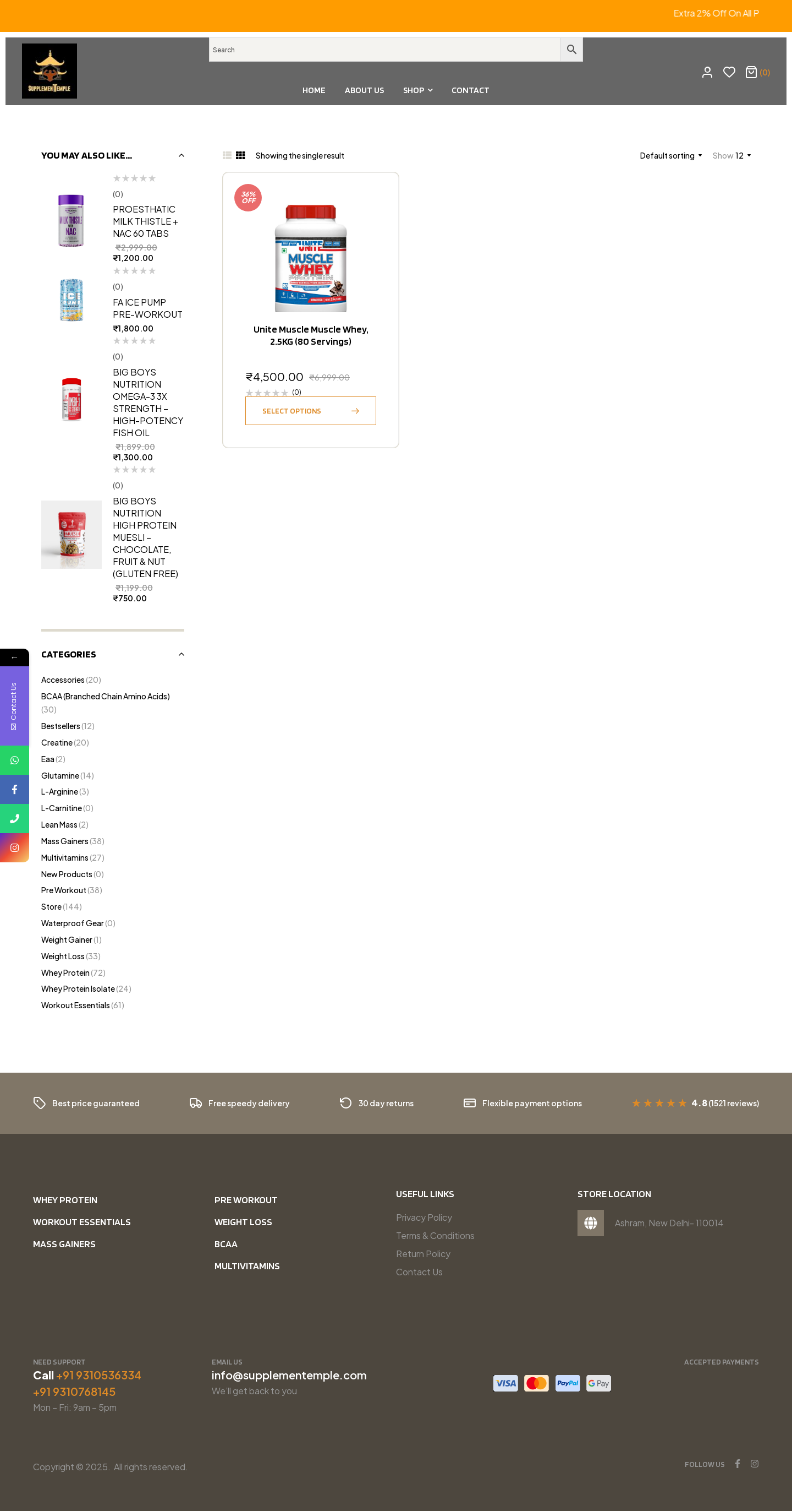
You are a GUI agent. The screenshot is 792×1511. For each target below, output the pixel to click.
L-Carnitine (61, 808)
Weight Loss (63, 956)
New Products (66, 874)
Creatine (57, 742)
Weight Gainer (66, 939)
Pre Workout (63, 890)
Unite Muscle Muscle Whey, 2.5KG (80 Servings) (311, 335)
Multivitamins (65, 857)
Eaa (47, 759)
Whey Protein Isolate (78, 988)
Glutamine (60, 775)
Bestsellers (60, 726)
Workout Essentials (75, 1005)
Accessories (63, 679)
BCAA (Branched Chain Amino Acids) (105, 696)
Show (723, 155)
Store (51, 906)
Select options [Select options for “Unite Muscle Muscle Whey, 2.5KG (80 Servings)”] (291, 410)
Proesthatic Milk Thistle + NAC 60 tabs (145, 221)
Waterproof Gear (72, 923)
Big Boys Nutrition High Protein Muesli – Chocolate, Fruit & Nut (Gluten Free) (145, 537)
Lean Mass (59, 824)
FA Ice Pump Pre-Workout (148, 308)
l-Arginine (59, 791)
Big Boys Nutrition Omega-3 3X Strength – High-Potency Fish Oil (148, 402)
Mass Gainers (65, 841)
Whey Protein (65, 972)
